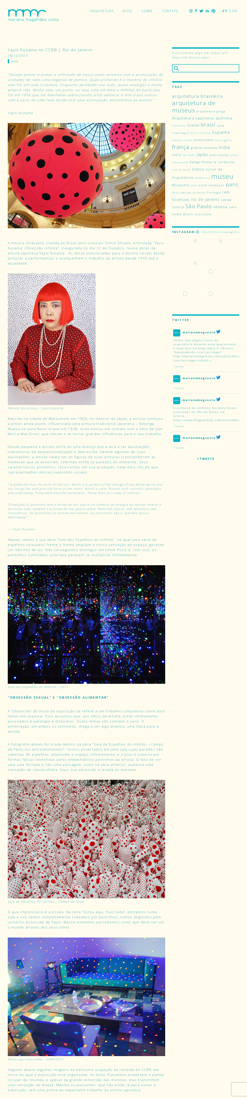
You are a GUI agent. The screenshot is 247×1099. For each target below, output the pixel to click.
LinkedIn (207, 11)
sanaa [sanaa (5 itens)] (226, 199)
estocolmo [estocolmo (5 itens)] (204, 140)
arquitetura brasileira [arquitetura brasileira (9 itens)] (197, 96)
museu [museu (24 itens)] (222, 176)
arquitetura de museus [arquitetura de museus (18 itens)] (194, 106)
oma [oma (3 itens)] (194, 185)
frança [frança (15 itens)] (180, 146)
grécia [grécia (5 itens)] (196, 147)
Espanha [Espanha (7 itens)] (221, 132)
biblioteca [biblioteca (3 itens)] (179, 125)
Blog (127, 11)
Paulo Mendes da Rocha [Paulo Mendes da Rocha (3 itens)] (188, 192)
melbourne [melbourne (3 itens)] (202, 177)
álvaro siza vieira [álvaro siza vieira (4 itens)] (197, 214)
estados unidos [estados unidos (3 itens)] (182, 140)
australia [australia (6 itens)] (224, 118)
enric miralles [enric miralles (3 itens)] (201, 132)
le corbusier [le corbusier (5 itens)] (224, 162)
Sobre (147, 11)
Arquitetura (102, 11)
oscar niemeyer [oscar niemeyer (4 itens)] (211, 185)
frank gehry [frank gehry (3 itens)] (223, 140)
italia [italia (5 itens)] (176, 154)
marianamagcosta (198, 310)
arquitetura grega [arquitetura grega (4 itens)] (210, 111)
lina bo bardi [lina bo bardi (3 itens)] (181, 169)
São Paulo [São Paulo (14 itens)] (198, 206)
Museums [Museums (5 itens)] (180, 185)
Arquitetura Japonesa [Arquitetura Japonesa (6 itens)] (193, 118)
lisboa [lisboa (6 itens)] (198, 169)
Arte (15, 61)
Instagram (191, 11)
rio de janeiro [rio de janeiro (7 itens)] (205, 199)
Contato (170, 11)
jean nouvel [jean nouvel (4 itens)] (219, 155)
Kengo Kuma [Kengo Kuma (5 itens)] (201, 162)
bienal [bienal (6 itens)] (193, 125)
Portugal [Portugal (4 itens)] (214, 192)
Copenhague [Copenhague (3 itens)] (180, 132)
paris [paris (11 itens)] (232, 184)
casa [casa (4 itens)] (220, 125)
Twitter (201, 11)
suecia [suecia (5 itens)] (178, 207)
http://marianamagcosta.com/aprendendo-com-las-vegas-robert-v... (208, 336)
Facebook (196, 11)
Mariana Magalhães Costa (33, 15)
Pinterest (213, 11)
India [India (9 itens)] (224, 147)
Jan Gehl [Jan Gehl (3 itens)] (188, 155)
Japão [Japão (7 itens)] (202, 154)
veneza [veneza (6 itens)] (220, 206)
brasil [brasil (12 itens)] (208, 124)
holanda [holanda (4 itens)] (210, 148)
